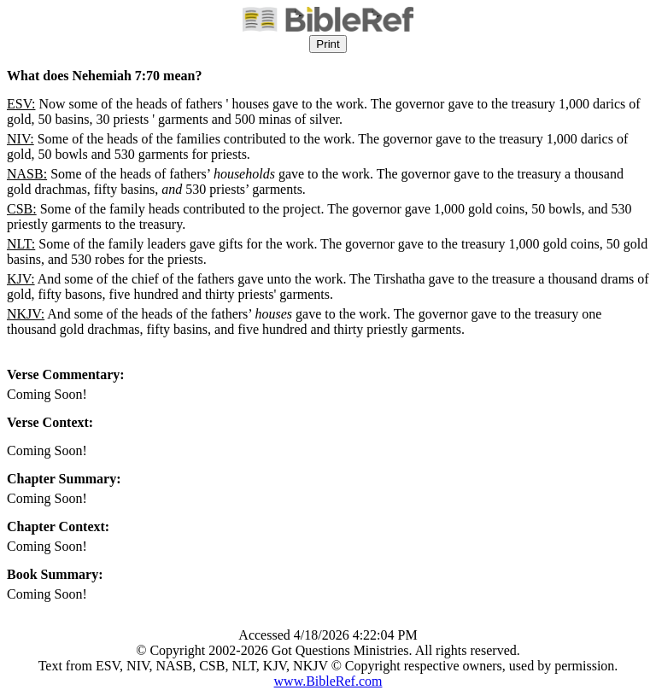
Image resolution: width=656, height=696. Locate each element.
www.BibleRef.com (328, 681)
